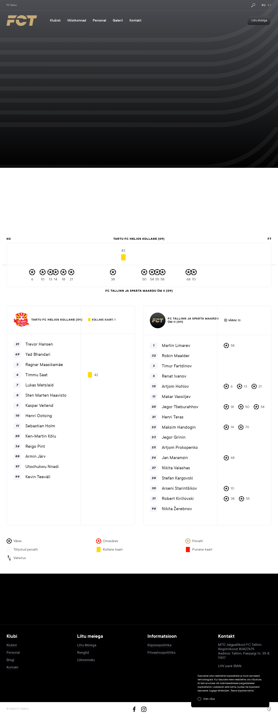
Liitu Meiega (86, 645)
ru (264, 5)
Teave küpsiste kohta (242, 690)
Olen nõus (209, 698)
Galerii (118, 20)
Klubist (55, 20)
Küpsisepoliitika (159, 645)
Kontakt (135, 20)
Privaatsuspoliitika (161, 652)
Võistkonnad (76, 20)
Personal (99, 20)
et (269, 5)
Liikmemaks (86, 660)
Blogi (10, 660)
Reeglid (83, 652)
